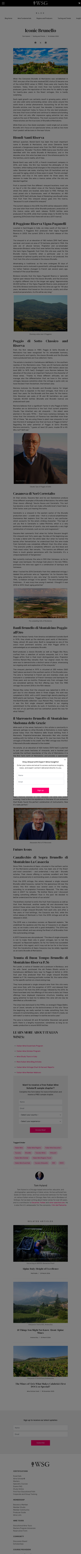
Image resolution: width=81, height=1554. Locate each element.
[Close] (65, 759)
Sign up (40, 790)
